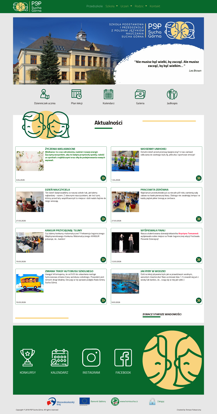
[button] (27, 51)
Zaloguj (156, 401)
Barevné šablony (92, 401)
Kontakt (155, 6)
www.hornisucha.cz (124, 401)
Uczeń (125, 6)
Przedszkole (94, 6)
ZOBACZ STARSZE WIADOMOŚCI (162, 314)
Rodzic (140, 6)
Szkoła (110, 6)
